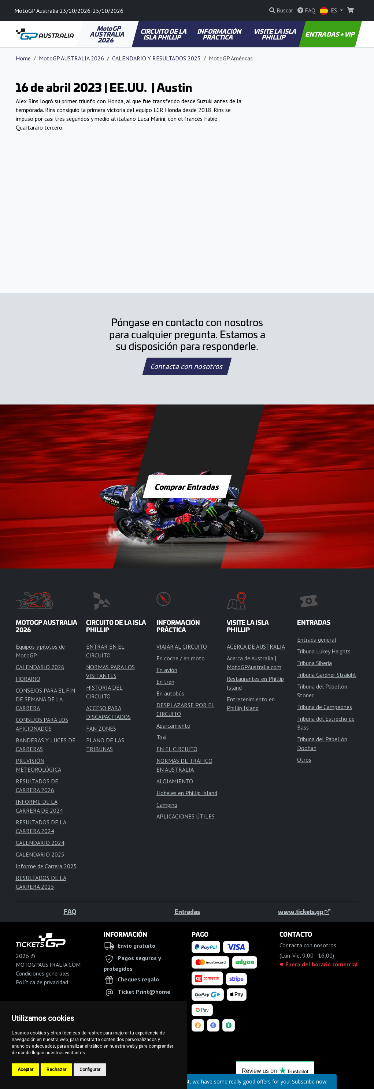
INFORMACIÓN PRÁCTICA (220, 34)
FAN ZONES (101, 728)
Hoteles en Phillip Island (186, 793)
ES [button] (329, 11)
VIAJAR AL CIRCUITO (181, 646)
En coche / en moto (180, 658)
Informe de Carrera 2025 (46, 866)
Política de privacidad (42, 982)
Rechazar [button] (56, 1069)
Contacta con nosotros (187, 366)
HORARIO (28, 678)
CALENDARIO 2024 (40, 842)
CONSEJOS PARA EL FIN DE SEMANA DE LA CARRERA (45, 699)
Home (23, 58)
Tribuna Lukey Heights (324, 651)
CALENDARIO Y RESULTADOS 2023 (156, 58)
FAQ (70, 911)
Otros (304, 759)
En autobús (170, 693)
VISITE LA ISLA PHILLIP (275, 34)
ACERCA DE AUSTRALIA (256, 646)
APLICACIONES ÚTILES (185, 816)
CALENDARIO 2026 (40, 667)
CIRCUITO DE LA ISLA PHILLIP (164, 34)
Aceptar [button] (25, 1069)
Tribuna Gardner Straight (326, 674)
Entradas (187, 911)
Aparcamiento (173, 725)
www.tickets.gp (304, 911)
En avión (166, 670)
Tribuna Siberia (314, 663)
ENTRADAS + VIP (330, 34)
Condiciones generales (43, 973)
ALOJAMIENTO (174, 781)
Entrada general (316, 639)
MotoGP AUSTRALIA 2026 (107, 34)
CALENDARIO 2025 (40, 854)
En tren (165, 681)
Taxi (161, 737)
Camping (166, 804)
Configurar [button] (89, 1069)
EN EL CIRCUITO (176, 749)
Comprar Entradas (187, 486)
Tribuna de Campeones (324, 707)
